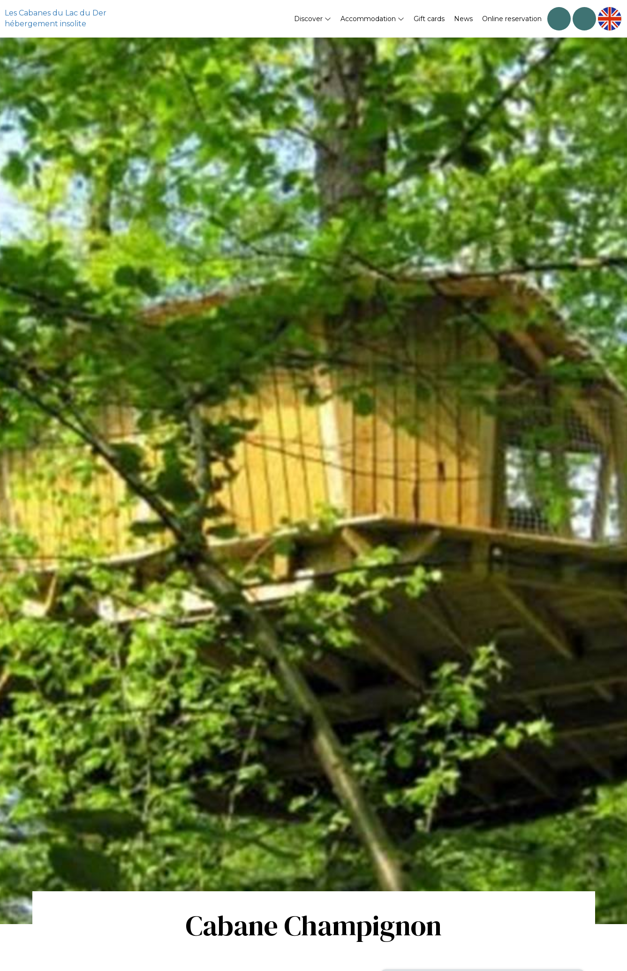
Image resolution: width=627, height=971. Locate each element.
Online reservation (512, 19)
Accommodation (372, 19)
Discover (312, 19)
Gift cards (429, 19)
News (463, 19)
